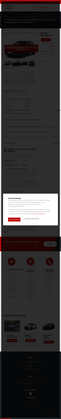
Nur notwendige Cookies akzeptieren (31, 218)
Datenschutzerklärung (39, 213)
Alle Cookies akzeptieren (14, 219)
